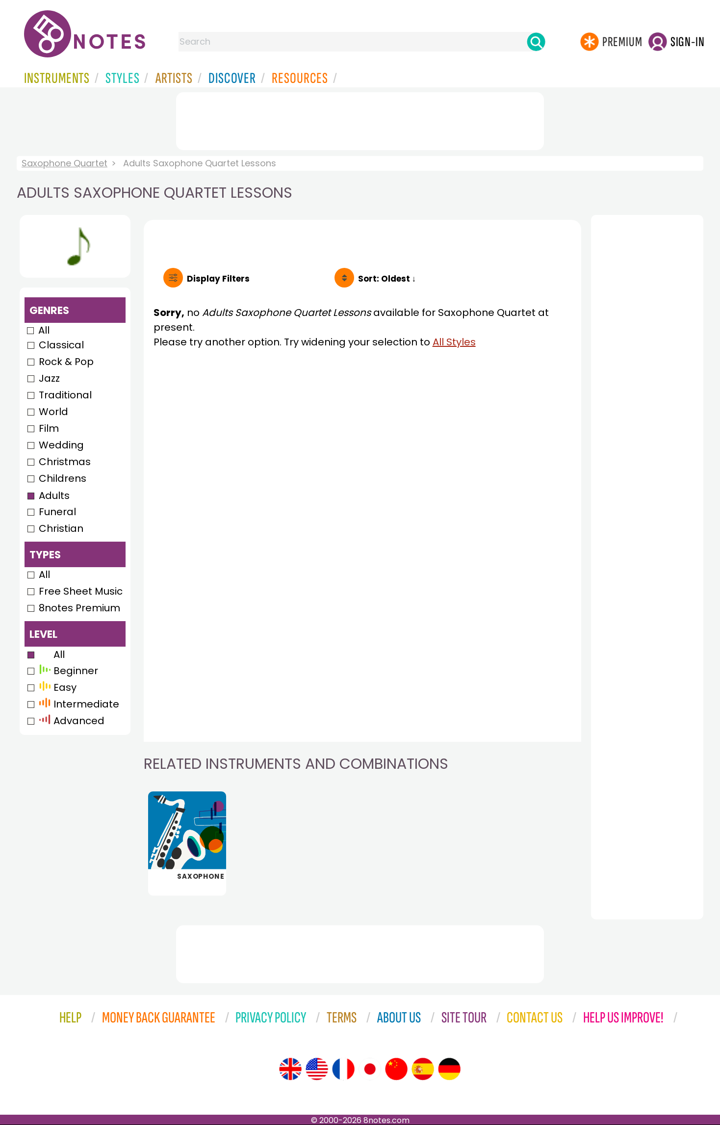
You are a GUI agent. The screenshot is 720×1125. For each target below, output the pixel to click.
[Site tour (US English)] (317, 1069)
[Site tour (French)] (343, 1069)
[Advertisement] (360, 119)
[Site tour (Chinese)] (396, 1069)
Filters (218, 279)
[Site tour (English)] (290, 1069)
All (44, 330)
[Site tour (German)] (449, 1069)
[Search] (536, 41)
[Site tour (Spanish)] (423, 1069)
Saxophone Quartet (64, 163)
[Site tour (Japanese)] (370, 1069)
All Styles (454, 342)
